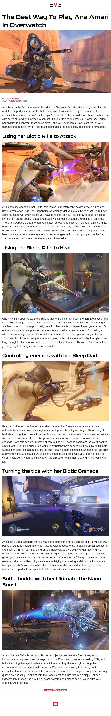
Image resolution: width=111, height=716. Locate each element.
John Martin (12, 98)
